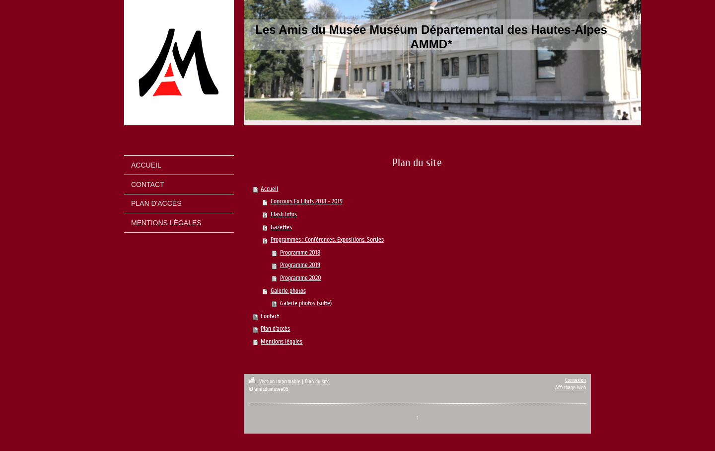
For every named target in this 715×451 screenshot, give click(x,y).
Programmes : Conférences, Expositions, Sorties (327, 240)
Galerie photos (288, 291)
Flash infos (284, 214)
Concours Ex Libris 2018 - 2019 (307, 201)
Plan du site (317, 381)
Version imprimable (275, 381)
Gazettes (281, 227)
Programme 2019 (300, 265)
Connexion (575, 380)
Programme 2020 (300, 278)
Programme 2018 (300, 253)
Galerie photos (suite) (306, 303)
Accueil (269, 189)
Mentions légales (281, 342)
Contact (270, 316)
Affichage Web (570, 387)
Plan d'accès (275, 329)
